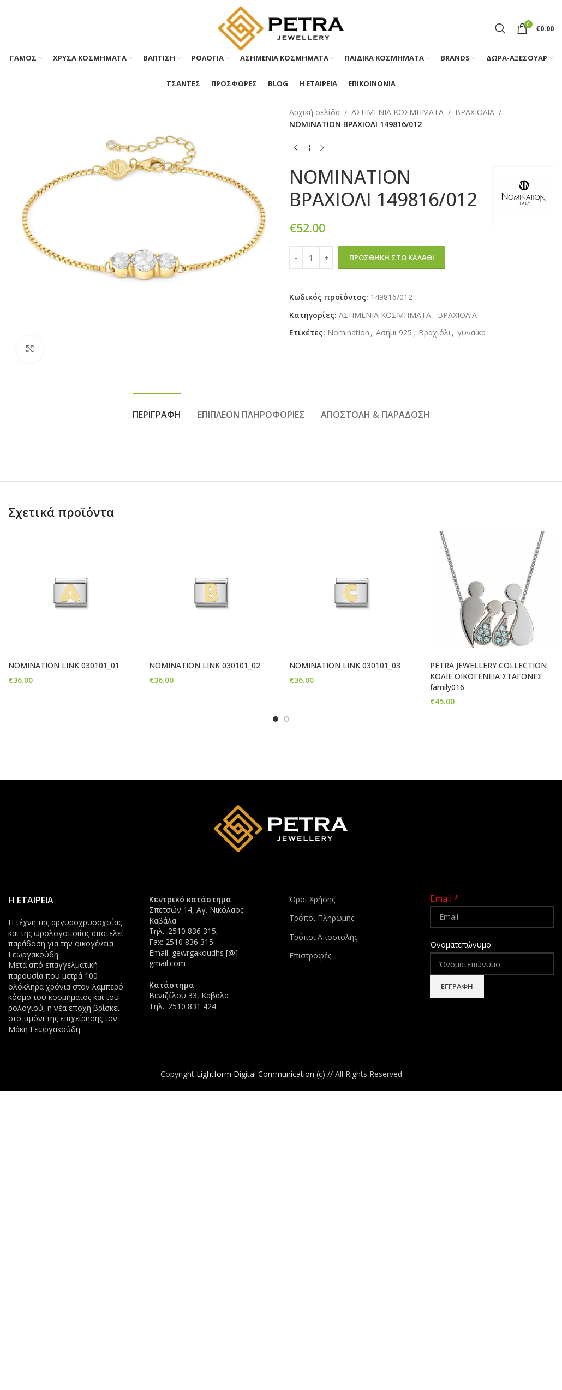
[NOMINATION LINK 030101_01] (70, 593)
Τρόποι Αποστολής (323, 937)
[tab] (157, 409)
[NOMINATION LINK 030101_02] (211, 593)
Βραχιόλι (434, 332)
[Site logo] (281, 27)
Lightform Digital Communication (255, 1074)
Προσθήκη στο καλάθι (391, 257)
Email (444, 898)
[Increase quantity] (326, 257)
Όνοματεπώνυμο (460, 944)
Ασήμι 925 (394, 332)
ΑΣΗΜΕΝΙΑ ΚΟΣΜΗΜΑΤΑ (397, 112)
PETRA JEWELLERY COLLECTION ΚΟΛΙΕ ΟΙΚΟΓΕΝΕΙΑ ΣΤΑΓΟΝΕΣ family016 (488, 676)
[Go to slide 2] (286, 718)
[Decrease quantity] (296, 257)
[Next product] (321, 148)
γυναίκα (471, 332)
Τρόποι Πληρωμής (321, 918)
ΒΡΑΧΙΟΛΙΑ (474, 112)
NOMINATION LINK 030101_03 (344, 665)
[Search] (500, 28)
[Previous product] (295, 148)
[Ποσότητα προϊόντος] (311, 257)
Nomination (348, 332)
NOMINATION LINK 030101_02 (204, 665)
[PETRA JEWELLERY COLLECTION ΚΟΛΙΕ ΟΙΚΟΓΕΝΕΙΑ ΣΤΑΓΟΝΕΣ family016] (492, 593)
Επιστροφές (310, 955)
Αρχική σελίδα (314, 112)
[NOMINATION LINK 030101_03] (351, 593)
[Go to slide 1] (275, 718)
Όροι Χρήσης (312, 899)
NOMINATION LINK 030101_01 (63, 665)
